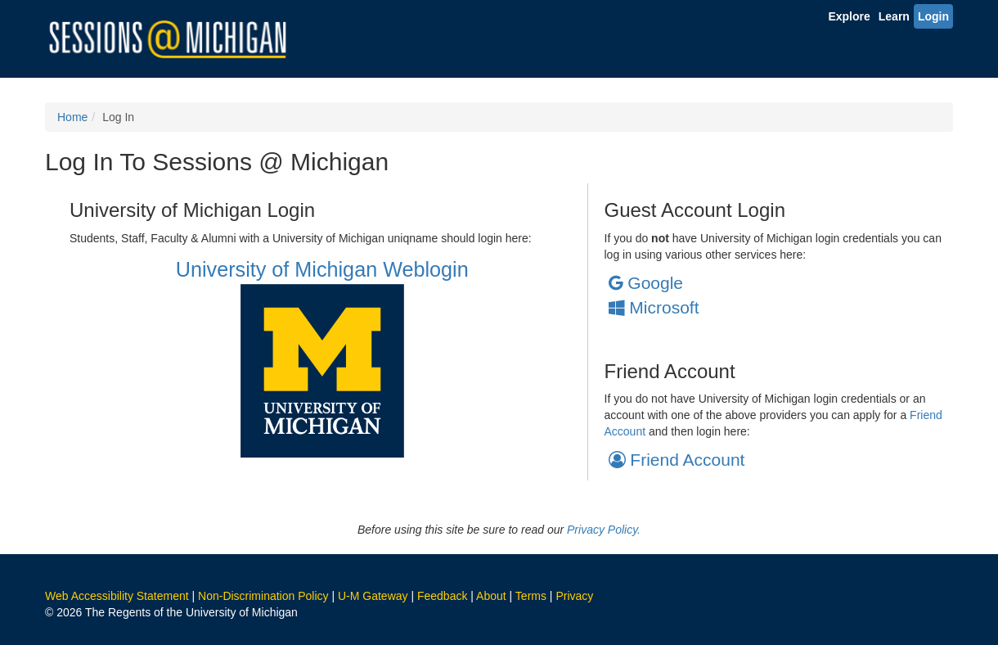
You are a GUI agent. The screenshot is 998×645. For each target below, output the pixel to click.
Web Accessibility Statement (117, 595)
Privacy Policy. (604, 529)
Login (933, 16)
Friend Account (677, 459)
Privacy (574, 595)
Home (72, 117)
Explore (849, 16)
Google (646, 282)
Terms (530, 595)
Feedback (442, 595)
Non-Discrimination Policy (263, 595)
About (491, 595)
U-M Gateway (373, 595)
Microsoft (654, 307)
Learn (894, 16)
